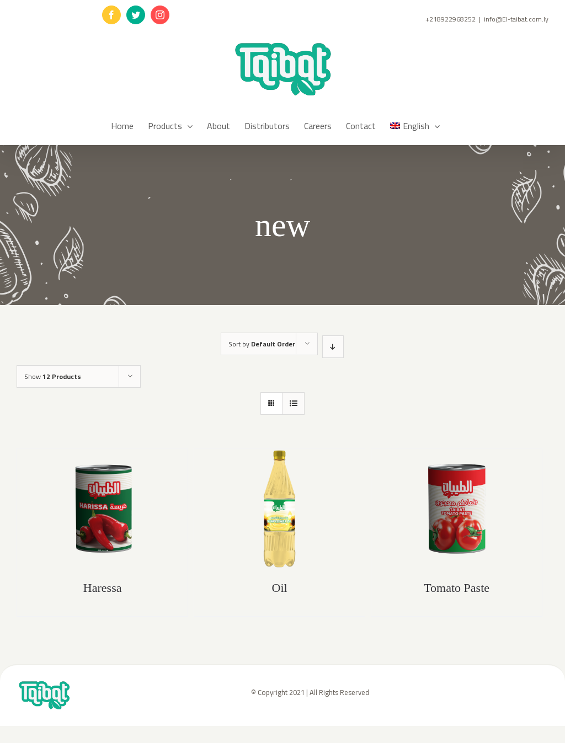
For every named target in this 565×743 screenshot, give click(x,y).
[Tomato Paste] (456, 508)
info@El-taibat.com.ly (516, 19)
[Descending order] (333, 346)
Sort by (261, 344)
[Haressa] (102, 508)
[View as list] (293, 403)
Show (52, 376)
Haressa (102, 588)
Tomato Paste (456, 588)
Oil (279, 588)
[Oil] (279, 508)
